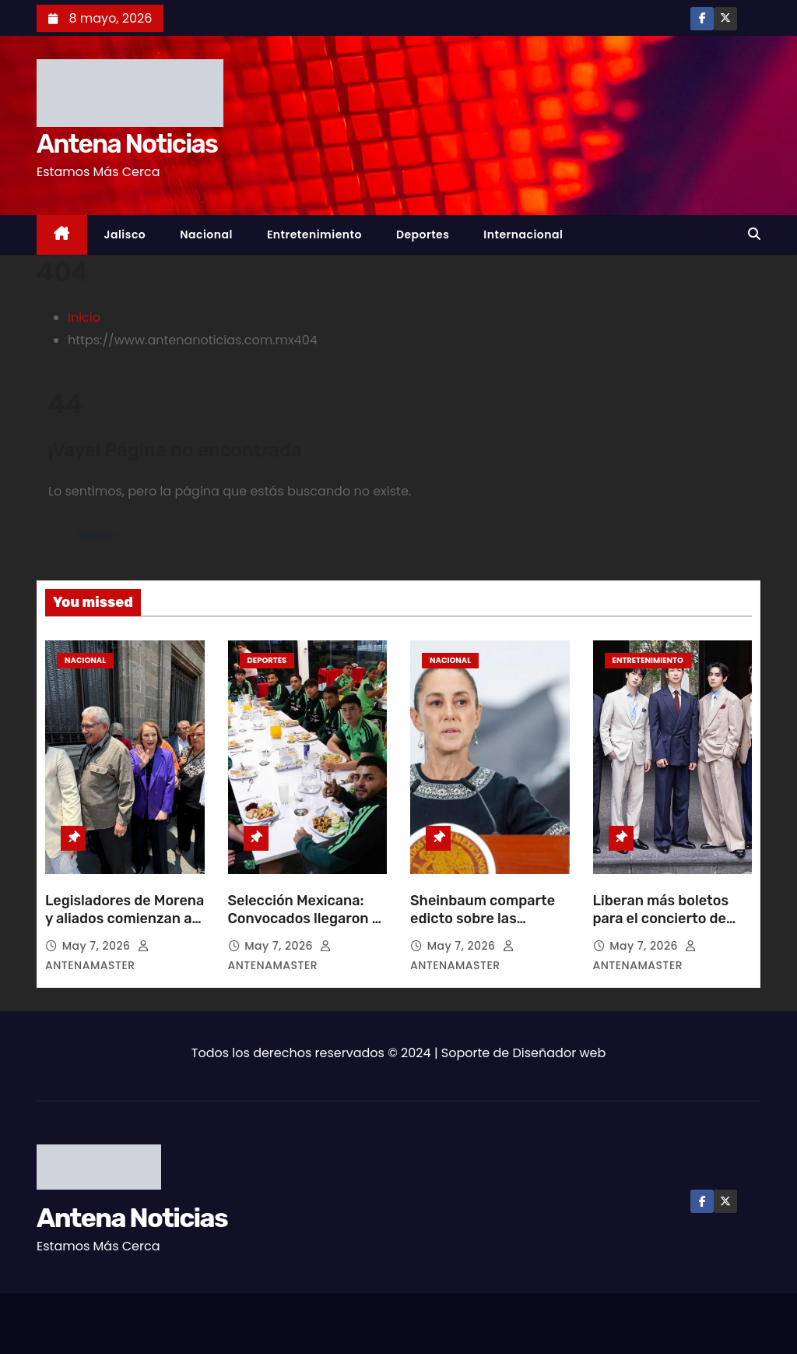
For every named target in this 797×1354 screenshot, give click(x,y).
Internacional (523, 234)
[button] (754, 234)
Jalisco (125, 234)
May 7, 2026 (98, 946)
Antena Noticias (127, 144)
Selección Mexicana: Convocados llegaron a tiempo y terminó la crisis (304, 928)
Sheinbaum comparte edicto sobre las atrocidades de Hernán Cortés (487, 928)
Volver (97, 535)
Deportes (422, 234)
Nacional (206, 234)
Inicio (84, 317)
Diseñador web (559, 1053)
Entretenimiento (314, 234)
